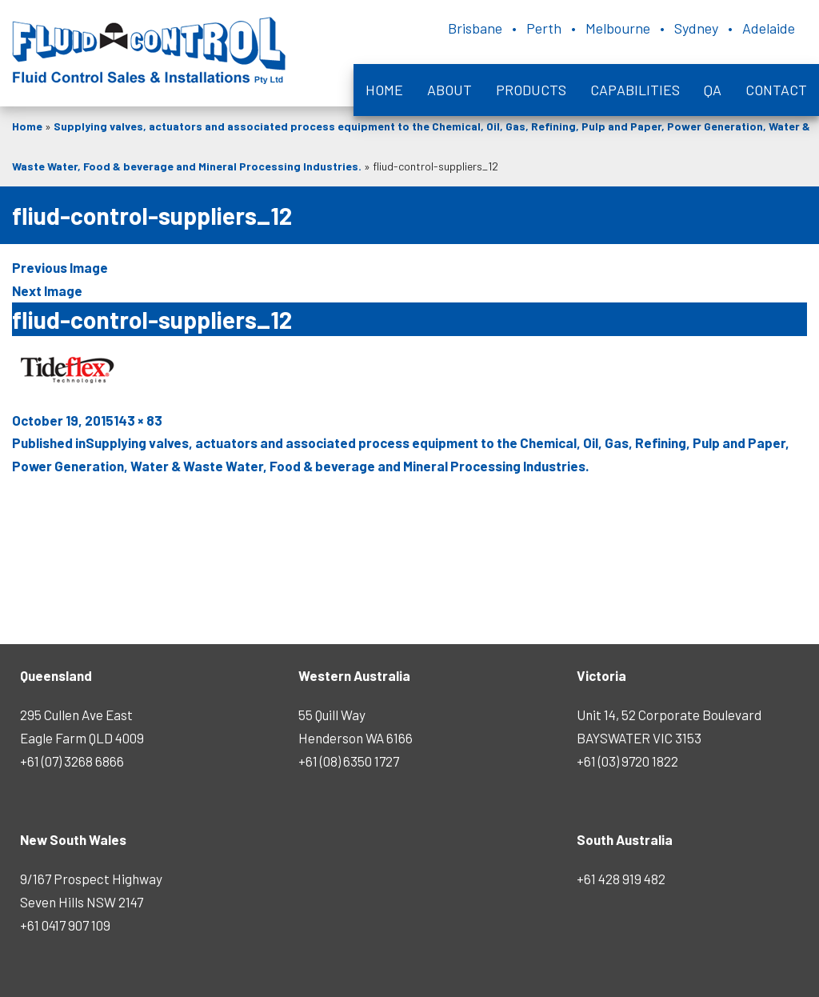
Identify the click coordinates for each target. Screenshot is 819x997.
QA (712, 89)
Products (531, 89)
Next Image (47, 290)
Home (384, 89)
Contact (776, 89)
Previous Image (60, 267)
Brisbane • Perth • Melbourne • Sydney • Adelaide (621, 28)
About (449, 89)
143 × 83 (138, 420)
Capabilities (635, 89)
